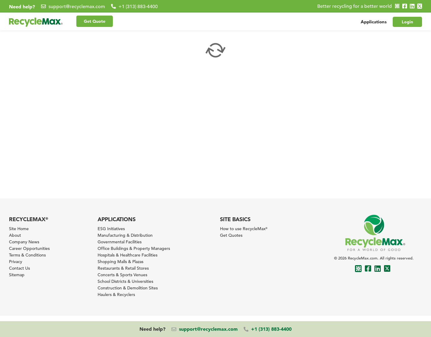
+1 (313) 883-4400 (138, 7)
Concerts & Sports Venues (122, 274)
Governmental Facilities (120, 242)
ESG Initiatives (111, 228)
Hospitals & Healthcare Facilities (127, 255)
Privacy (15, 261)
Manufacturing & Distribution (125, 235)
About (15, 235)
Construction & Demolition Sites (128, 288)
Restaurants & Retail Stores (123, 268)
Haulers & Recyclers (116, 294)
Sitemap (17, 274)
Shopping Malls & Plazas (120, 261)
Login (407, 22)
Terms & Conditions (27, 255)
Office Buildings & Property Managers (134, 248)
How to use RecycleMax (243, 228)
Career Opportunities (29, 248)
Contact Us (19, 268)
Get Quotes (231, 235)
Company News (24, 242)
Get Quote (94, 21)
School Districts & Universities (125, 281)
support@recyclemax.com (76, 7)
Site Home (19, 228)
